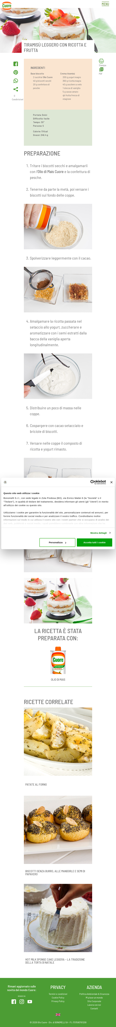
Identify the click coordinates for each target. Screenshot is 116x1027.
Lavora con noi (94, 1004)
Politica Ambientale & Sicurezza (94, 993)
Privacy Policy (58, 1001)
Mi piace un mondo (94, 997)
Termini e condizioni (58, 993)
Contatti (94, 1008)
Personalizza (57, 542)
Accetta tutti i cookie (95, 542)
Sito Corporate (94, 1001)
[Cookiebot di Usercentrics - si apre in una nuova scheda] (92, 482)
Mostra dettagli (98, 533)
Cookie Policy (58, 997)
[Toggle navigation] (106, 4)
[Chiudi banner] (111, 482)
